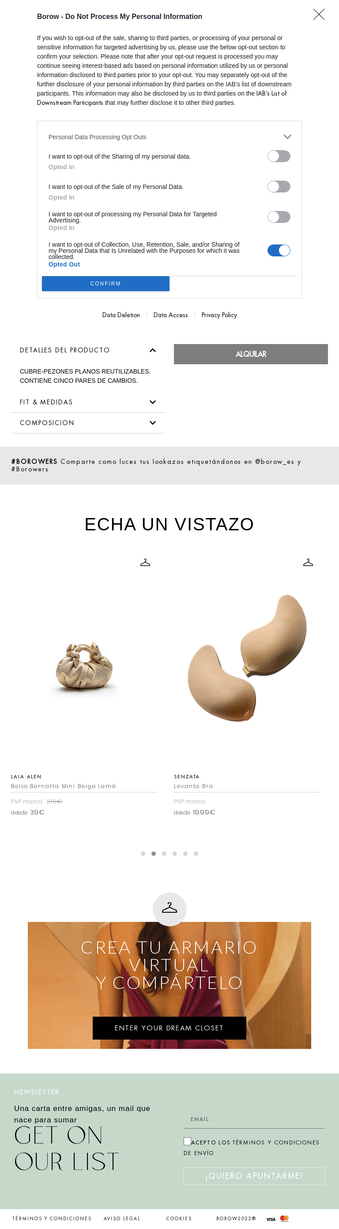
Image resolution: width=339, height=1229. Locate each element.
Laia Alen (141, 777)
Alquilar (251, 354)
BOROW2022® (236, 1219)
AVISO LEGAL (122, 1219)
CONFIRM (105, 284)
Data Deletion (121, 315)
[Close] (321, 17)
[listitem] (169, 136)
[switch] (278, 156)
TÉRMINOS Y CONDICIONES (52, 1219)
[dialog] (169, 166)
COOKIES (179, 1219)
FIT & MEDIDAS (46, 402)
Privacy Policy (219, 315)
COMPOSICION (47, 423)
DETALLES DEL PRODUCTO (65, 350)
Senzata (302, 777)
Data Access (171, 315)
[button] (88, 350)
